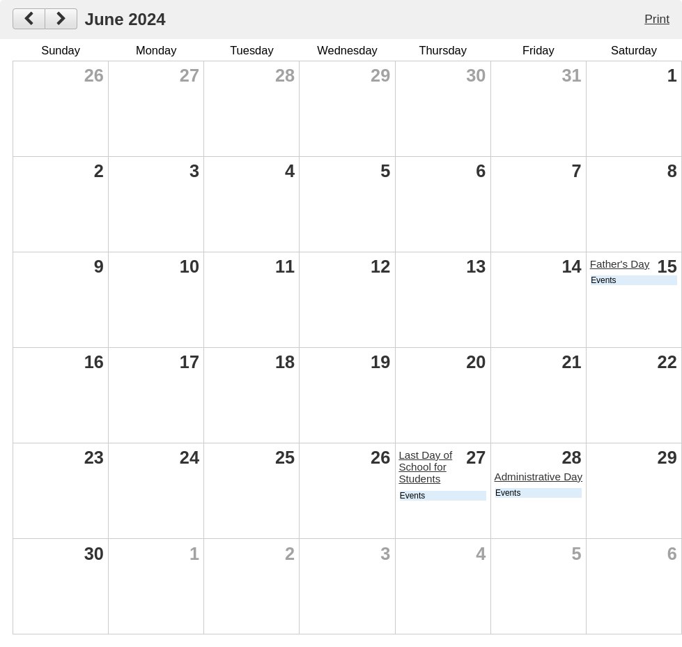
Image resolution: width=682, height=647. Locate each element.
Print (656, 19)
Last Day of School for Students (425, 467)
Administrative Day (539, 476)
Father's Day (620, 264)
